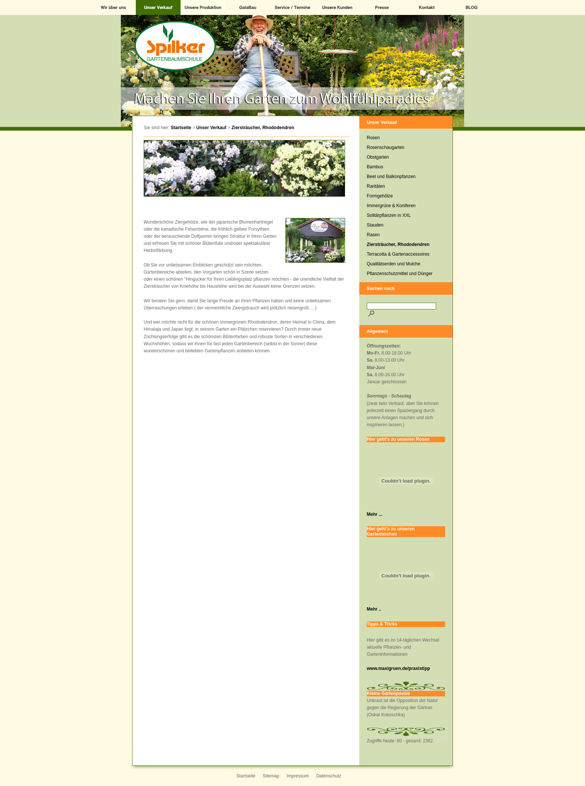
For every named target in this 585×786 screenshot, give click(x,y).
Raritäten (376, 186)
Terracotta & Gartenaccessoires (398, 254)
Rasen (373, 234)
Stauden (375, 225)
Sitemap (271, 776)
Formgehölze (380, 196)
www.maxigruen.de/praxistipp (398, 668)
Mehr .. (374, 609)
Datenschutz (328, 776)
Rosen (373, 137)
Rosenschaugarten (385, 147)
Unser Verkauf (211, 127)
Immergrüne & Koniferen (391, 205)
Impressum (298, 776)
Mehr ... (374, 514)
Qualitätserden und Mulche (393, 263)
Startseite (181, 127)
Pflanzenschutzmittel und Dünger (399, 273)
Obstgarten (378, 157)
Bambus (375, 166)
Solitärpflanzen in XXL (389, 215)
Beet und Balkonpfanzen (391, 176)
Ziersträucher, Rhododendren (263, 127)
